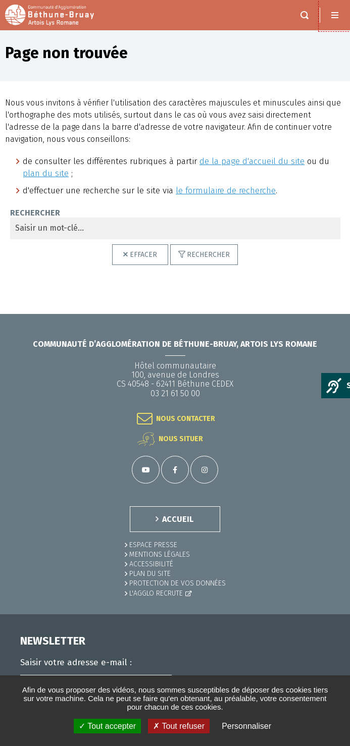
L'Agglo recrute (156, 593)
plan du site (46, 173)
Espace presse (153, 545)
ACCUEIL (177, 519)
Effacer (143, 254)
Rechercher (35, 213)
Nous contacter (185, 418)
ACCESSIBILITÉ (151, 564)
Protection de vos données (177, 583)
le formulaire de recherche (226, 190)
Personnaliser (246, 726)
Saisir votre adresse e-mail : (76, 663)
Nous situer (181, 439)
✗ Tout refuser (179, 726)
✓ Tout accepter (107, 726)
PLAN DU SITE (150, 573)
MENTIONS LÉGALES (159, 554)
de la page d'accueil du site (252, 161)
